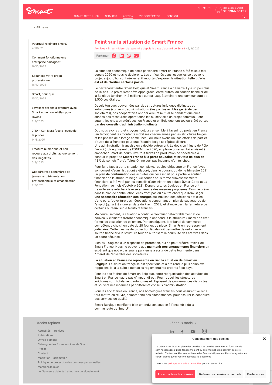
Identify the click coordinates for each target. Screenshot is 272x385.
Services (111, 16)
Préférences (255, 374)
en (208, 8)
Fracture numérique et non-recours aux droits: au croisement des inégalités (54, 153)
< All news (41, 27)
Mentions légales (48, 367)
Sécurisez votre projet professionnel (47, 78)
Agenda (128, 16)
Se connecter (234, 11)
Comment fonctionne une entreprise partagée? (49, 60)
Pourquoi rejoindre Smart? (49, 43)
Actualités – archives (51, 330)
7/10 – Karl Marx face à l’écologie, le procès (54, 133)
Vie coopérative (149, 16)
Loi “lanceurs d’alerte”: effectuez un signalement (68, 371)
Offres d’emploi (47, 339)
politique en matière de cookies (184, 363)
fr (204, 8)
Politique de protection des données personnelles (69, 362)
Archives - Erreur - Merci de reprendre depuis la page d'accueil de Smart (139, 48)
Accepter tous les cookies (175, 374)
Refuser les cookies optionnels (220, 374)
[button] (264, 339)
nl (199, 8)
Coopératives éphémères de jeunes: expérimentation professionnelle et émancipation (53, 176)
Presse (42, 348)
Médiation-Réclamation (52, 358)
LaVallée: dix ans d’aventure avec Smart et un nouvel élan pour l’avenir (54, 112)
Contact (172, 16)
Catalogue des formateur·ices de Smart (63, 344)
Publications (45, 335)
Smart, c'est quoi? (86, 16)
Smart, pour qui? (43, 94)
